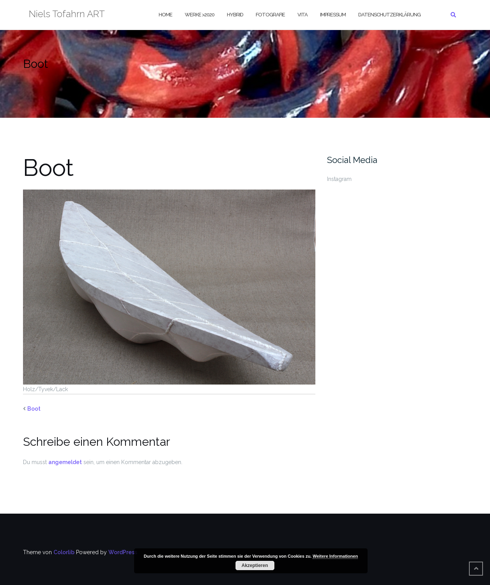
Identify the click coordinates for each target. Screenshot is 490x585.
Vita (302, 15)
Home (165, 15)
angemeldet (65, 462)
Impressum (333, 15)
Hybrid (235, 15)
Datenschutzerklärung (389, 15)
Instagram (339, 179)
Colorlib (63, 552)
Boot (34, 409)
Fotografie (270, 15)
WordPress (122, 552)
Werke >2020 (199, 15)
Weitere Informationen (335, 556)
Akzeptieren (254, 565)
